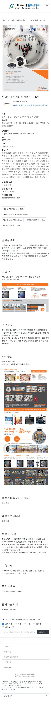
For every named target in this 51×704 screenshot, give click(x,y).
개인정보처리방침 (11, 657)
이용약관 (7, 651)
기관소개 (7, 646)
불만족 (38, 624)
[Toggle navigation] (47, 6)
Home (4, 20)
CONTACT (8, 667)
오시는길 (7, 662)
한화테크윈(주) (20, 101)
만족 (19, 624)
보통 (28, 624)
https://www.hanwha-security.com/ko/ (18, 133)
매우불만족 (9, 627)
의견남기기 (42, 632)
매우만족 (8, 624)
